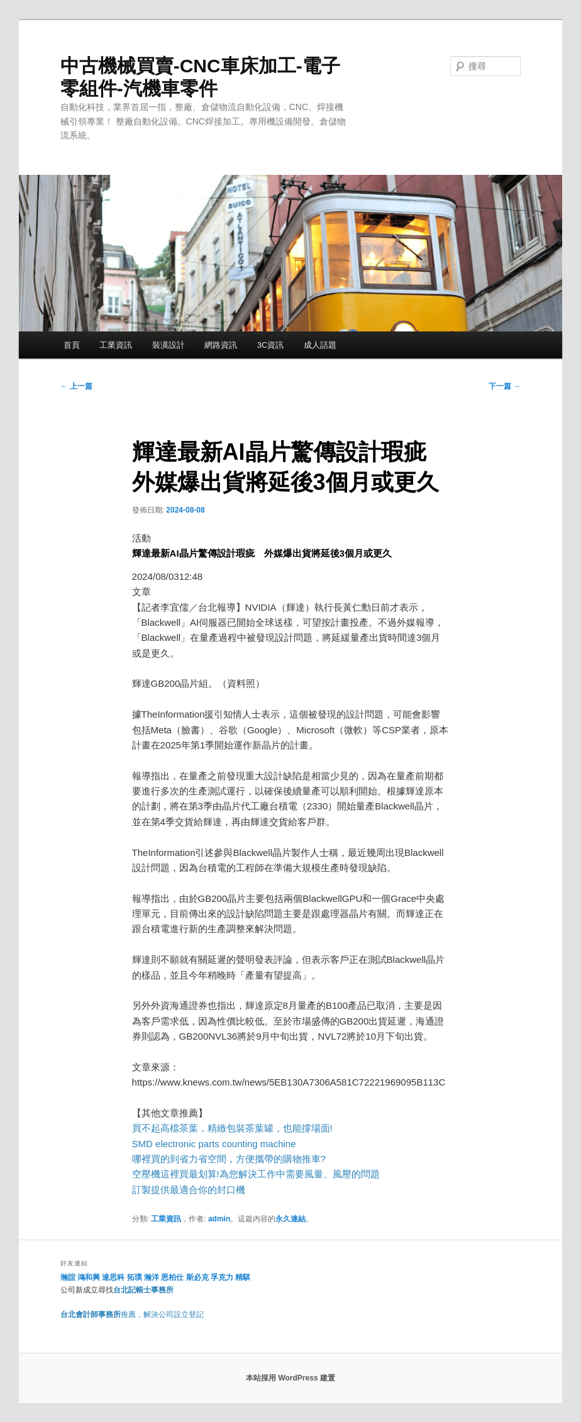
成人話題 (320, 345)
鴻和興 (88, 1277)
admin (219, 1218)
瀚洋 (151, 1277)
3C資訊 (270, 345)
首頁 (72, 345)
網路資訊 (220, 345)
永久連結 (290, 1218)
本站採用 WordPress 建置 (290, 1378)
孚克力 (222, 1277)
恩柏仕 (172, 1277)
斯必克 (197, 1277)
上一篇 (76, 386)
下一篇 (505, 386)
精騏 (243, 1277)
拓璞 (134, 1277)
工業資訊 (115, 345)
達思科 (113, 1277)
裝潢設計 (168, 345)
